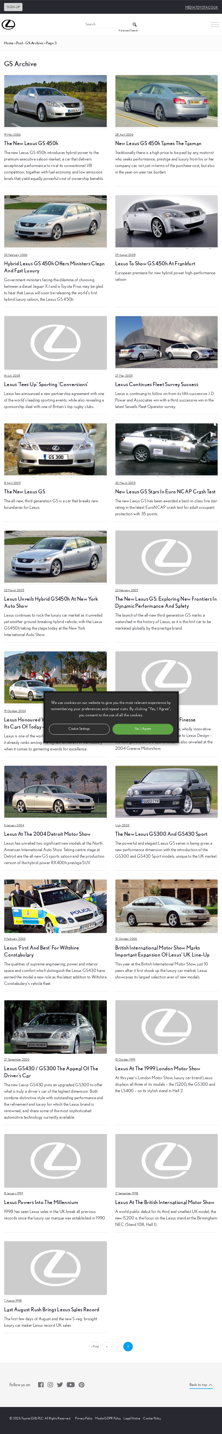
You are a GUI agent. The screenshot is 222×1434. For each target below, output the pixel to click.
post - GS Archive (29, 43)
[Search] (111, 24)
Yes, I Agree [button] (142, 729)
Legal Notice (132, 1418)
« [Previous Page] (106, 1346)
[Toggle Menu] (215, 24)
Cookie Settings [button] (79, 729)
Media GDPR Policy (108, 1418)
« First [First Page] (95, 1346)
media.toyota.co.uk (201, 7)
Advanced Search (128, 30)
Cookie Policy (152, 1418)
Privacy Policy (83, 1418)
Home (9, 43)
